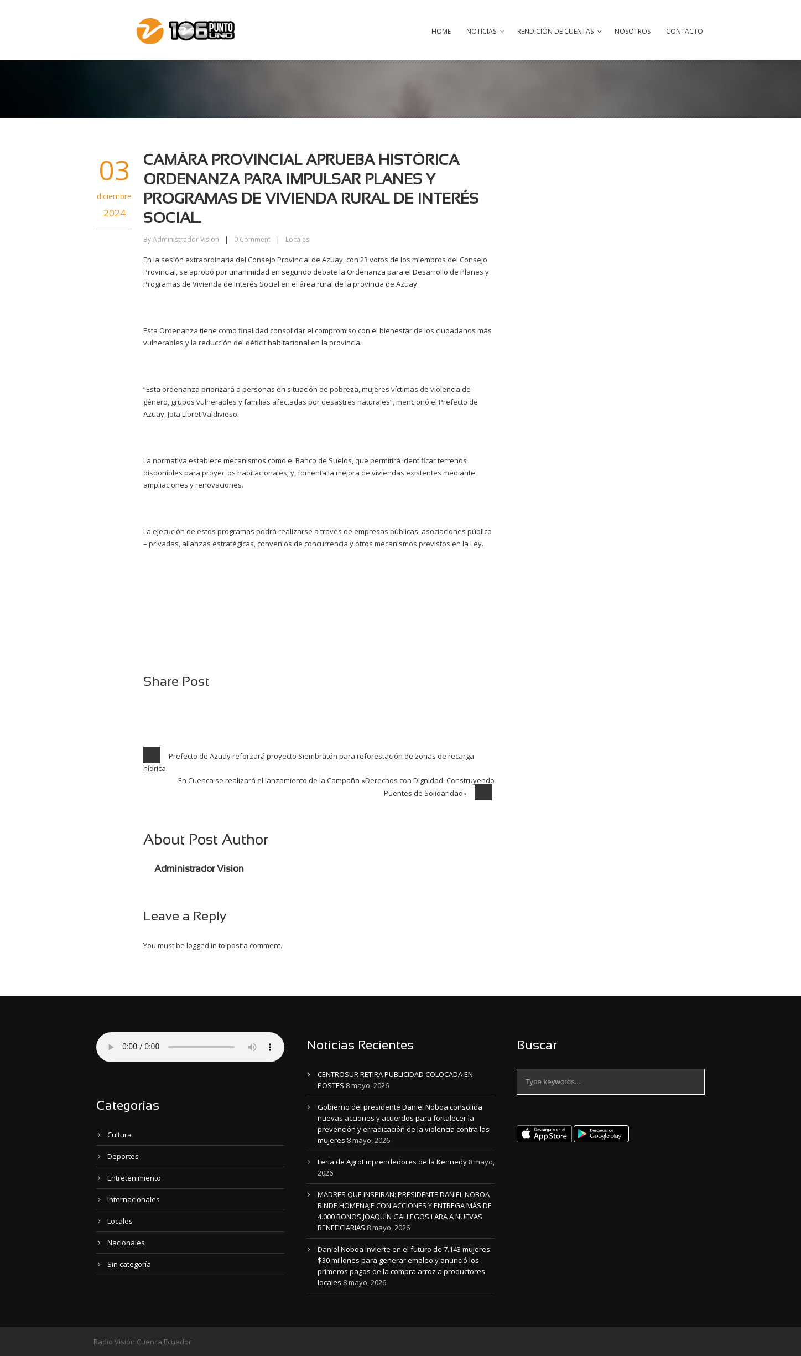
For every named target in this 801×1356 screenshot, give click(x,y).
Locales (297, 239)
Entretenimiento (134, 1178)
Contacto (684, 31)
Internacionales (133, 1199)
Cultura (119, 1135)
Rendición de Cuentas (555, 31)
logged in (201, 945)
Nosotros (633, 31)
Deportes (123, 1156)
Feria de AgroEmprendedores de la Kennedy (392, 1162)
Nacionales (126, 1243)
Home (441, 31)
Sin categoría (129, 1264)
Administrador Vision (186, 239)
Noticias (481, 31)
